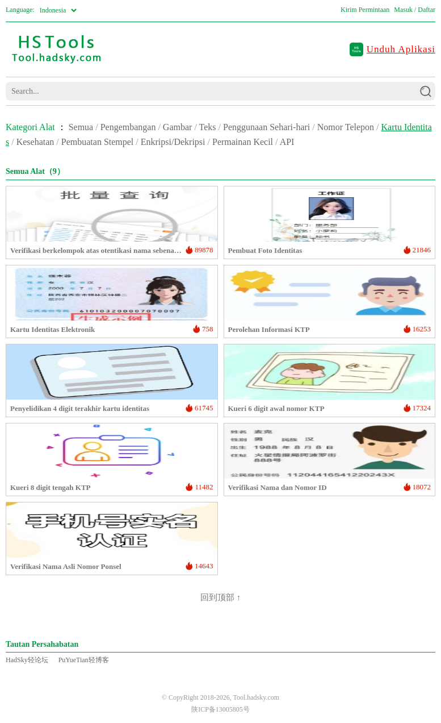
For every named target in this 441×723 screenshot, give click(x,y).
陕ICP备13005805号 (220, 709)
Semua (81, 127)
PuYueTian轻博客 (83, 660)
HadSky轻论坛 (27, 660)
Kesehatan (35, 142)
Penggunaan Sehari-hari (266, 127)
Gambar (177, 127)
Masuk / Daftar (414, 10)
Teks (207, 127)
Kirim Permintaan (365, 10)
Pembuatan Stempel (97, 142)
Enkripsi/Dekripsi (173, 142)
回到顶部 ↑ (220, 597)
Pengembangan (128, 127)
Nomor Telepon (345, 127)
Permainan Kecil (242, 142)
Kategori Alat (30, 127)
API (287, 142)
